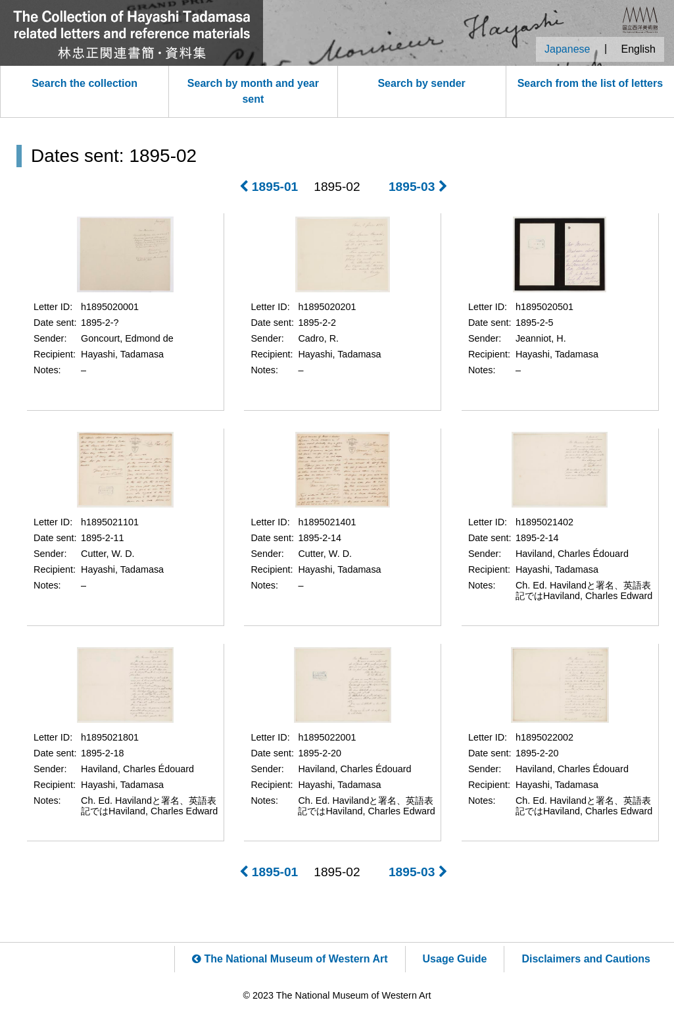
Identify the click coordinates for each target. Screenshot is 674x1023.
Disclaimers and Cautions (585, 958)
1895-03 (418, 187)
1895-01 (269, 187)
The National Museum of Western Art (290, 958)
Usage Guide (455, 958)
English (638, 49)
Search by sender (421, 83)
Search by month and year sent (253, 91)
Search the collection (84, 83)
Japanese (567, 49)
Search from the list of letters (590, 83)
